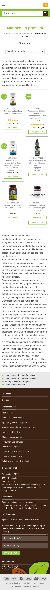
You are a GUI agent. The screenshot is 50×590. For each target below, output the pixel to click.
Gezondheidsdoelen (22, 34)
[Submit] (45, 13)
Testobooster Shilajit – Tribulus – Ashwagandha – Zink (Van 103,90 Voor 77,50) (37, 116)
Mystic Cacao (33, 519)
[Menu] (3, 4)
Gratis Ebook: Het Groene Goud (15, 451)
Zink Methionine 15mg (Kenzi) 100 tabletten (13, 112)
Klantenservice (8, 413)
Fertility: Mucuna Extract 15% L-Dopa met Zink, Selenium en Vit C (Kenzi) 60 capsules (13, 165)
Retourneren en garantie (12, 442)
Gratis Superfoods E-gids (12, 456)
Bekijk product (13, 127)
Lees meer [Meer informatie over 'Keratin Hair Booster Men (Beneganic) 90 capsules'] (37, 217)
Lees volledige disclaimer (26, 508)
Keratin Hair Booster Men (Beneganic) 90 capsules (37, 207)
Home (7, 34)
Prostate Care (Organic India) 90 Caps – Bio (12, 206)
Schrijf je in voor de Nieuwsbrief (15, 461)
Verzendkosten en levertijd (13, 418)
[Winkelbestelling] (24, 51)
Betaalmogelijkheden (11, 432)
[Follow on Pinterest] (17, 567)
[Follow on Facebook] (4, 567)
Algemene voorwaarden (12, 437)
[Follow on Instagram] (9, 567)
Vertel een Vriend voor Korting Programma (20, 427)
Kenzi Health (18, 519)
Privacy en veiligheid (10, 447)
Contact (5, 400)
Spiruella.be (7, 519)
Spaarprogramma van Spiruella (15, 422)
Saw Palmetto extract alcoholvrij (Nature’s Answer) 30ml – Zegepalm (37, 164)
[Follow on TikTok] (13, 567)
